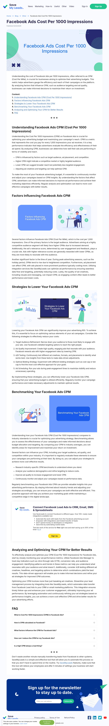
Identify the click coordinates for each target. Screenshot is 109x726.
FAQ (16, 113)
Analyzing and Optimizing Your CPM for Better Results (38, 110)
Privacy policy (39, 718)
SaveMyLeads (66, 663)
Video (71, 6)
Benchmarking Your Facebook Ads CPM (32, 107)
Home (9, 16)
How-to (49, 6)
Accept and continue (47, 722)
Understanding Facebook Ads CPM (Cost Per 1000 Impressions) (43, 97)
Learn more (23, 723)
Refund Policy (69, 718)
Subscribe (68, 701)
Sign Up (98, 6)
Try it (39, 530)
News (30, 6)
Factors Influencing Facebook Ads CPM (32, 100)
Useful (57, 6)
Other (64, 6)
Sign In (85, 6)
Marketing (39, 6)
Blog (16, 16)
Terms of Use (54, 718)
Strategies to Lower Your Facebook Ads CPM (34, 103)
